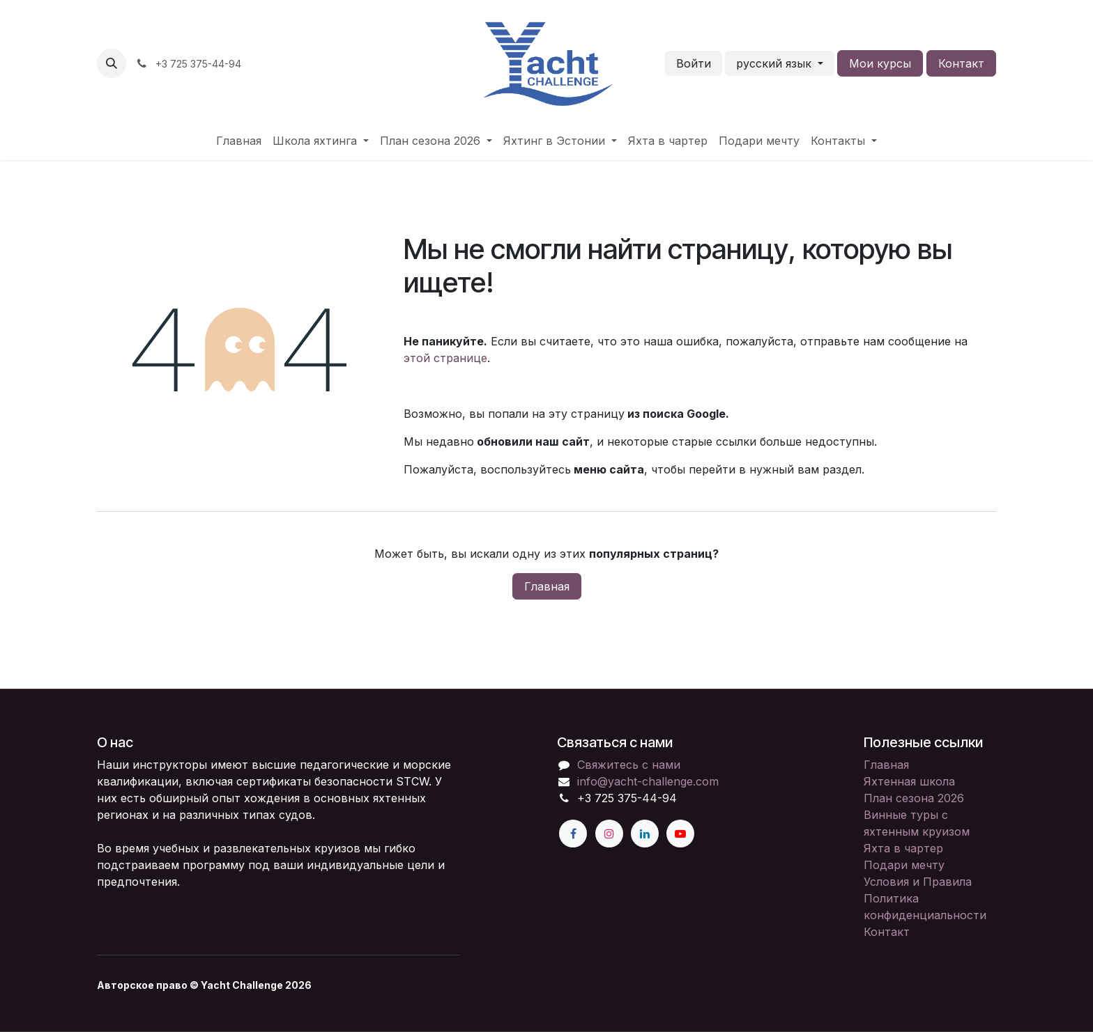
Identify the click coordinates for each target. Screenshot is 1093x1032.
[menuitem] (239, 141)
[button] (111, 63)
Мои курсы (880, 63)
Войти (693, 63)
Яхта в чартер (903, 848)
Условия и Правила (918, 882)
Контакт (961, 63)
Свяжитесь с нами (628, 765)
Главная (547, 586)
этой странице (445, 358)
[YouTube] (680, 833)
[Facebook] (573, 833)
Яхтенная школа (909, 781)
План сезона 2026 (914, 798)
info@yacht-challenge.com (648, 781)
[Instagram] (609, 833)
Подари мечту (904, 865)
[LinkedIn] (645, 833)
